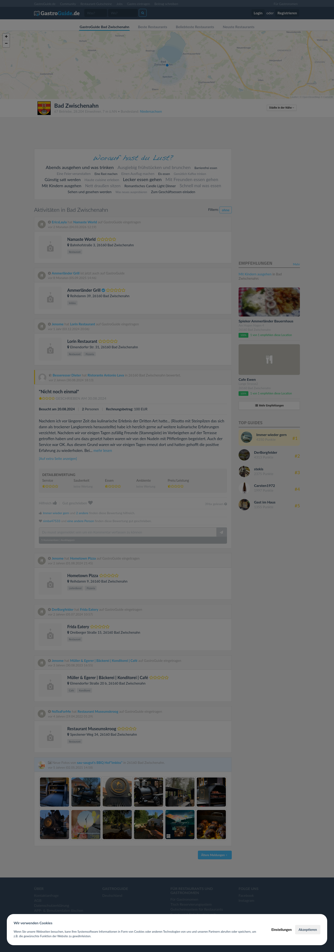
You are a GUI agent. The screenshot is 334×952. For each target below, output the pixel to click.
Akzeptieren (308, 929)
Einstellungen (281, 929)
